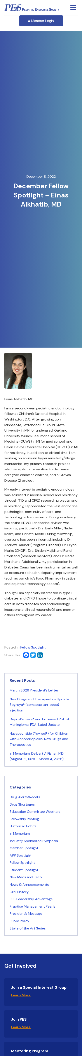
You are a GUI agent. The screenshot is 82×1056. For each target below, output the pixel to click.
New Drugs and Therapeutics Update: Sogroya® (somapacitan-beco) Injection (40, 705)
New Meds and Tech (26, 877)
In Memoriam (20, 833)
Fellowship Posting (24, 819)
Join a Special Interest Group (38, 987)
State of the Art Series (28, 928)
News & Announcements (29, 884)
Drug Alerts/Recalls (25, 797)
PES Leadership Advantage (31, 899)
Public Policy (19, 921)
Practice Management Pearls (32, 906)
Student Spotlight (24, 870)
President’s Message (26, 913)
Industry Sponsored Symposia (34, 841)
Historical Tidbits (23, 826)
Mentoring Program (29, 1051)
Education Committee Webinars (35, 811)
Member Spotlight (24, 848)
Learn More (21, 995)
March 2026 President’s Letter (34, 690)
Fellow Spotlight (33, 647)
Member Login (41, 20)
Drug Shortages (22, 804)
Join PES (19, 1019)
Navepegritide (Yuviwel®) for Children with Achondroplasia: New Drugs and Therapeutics (39, 739)
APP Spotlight (20, 855)
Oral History (19, 892)
